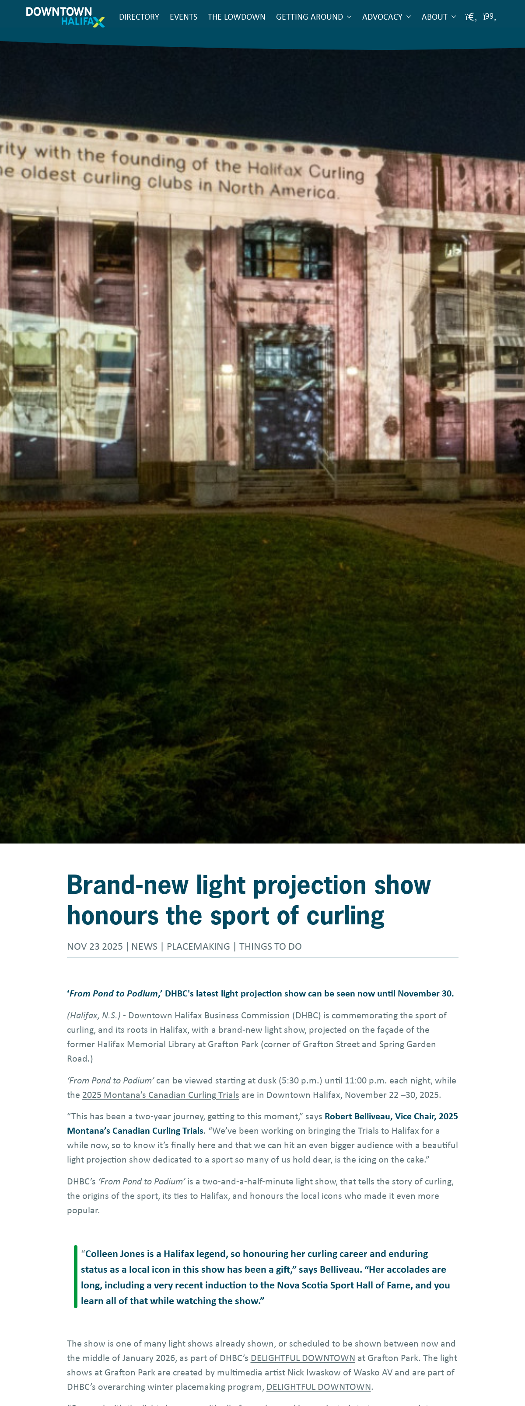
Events (183, 16)
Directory (139, 16)
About (435, 16)
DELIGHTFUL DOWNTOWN (303, 1357)
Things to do (270, 946)
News (144, 946)
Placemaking (198, 946)
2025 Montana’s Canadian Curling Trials (160, 1094)
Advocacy (382, 16)
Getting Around (309, 16)
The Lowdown (237, 16)
